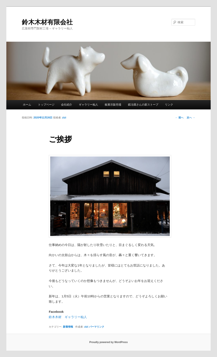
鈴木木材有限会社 (47, 22)
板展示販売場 (113, 104)
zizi (64, 117)
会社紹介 (66, 104)
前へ (179, 117)
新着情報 (68, 326)
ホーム (27, 104)
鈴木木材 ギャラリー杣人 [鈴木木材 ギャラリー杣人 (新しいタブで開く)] (68, 317)
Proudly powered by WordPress (108, 342)
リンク (169, 104)
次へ (191, 117)
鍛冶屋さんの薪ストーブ (143, 104)
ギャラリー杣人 (88, 104)
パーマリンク (96, 326)
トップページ (46, 104)
